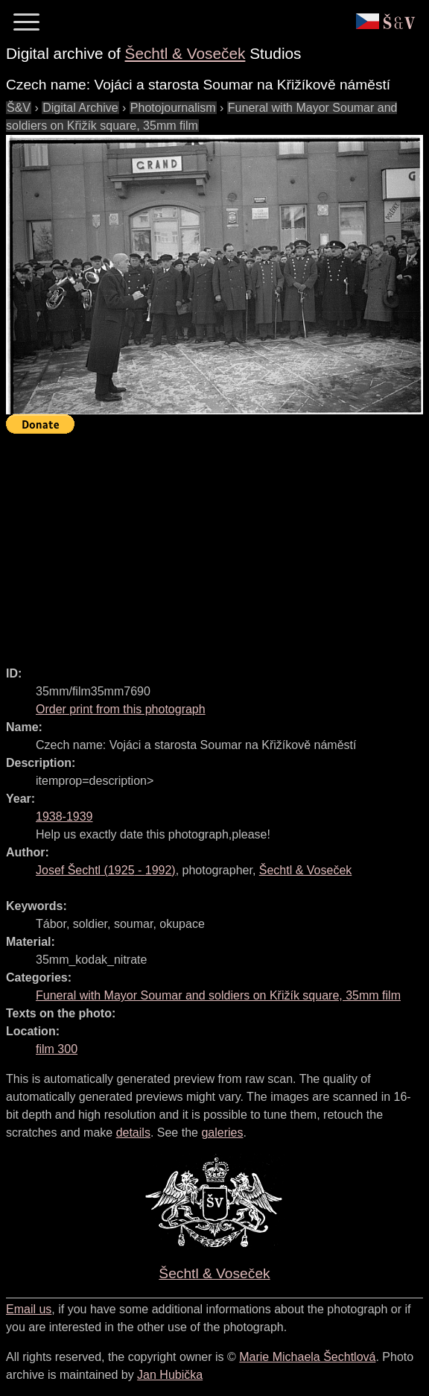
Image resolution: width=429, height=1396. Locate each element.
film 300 (56, 1049)
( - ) (106, 870)
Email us (28, 1309)
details (133, 1132)
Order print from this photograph (121, 709)
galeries (222, 1132)
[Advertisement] (217, 543)
